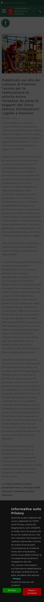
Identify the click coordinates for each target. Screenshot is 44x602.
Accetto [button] (12, 590)
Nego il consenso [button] (32, 591)
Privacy (17, 579)
